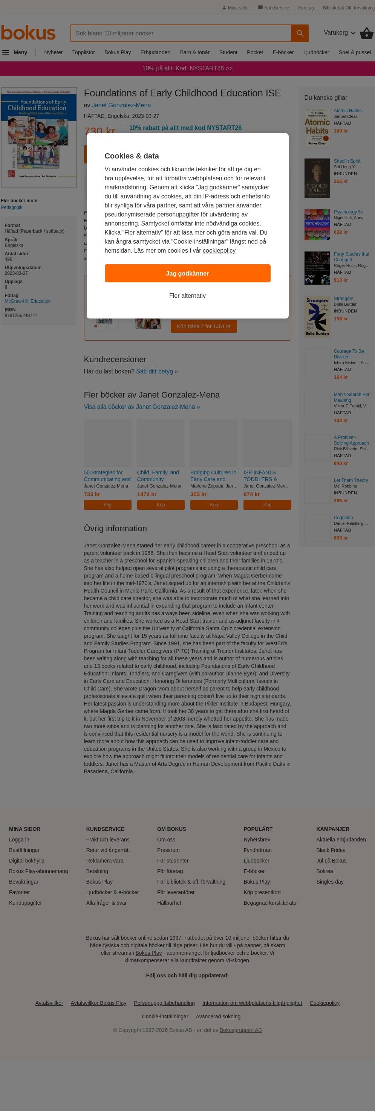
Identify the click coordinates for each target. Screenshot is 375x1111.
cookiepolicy (219, 250)
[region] (188, 226)
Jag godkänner (187, 273)
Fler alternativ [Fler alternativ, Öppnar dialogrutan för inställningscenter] (187, 296)
